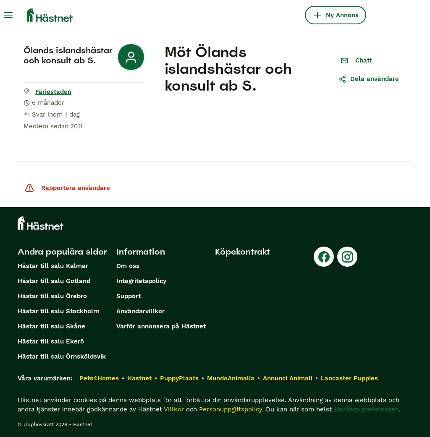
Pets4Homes (99, 378)
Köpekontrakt (242, 252)
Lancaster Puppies (349, 378)
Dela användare (368, 79)
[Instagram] (347, 257)
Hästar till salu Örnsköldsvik (62, 356)
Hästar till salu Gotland (54, 281)
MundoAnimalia (230, 378)
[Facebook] (324, 257)
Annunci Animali (287, 378)
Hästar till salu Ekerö (51, 341)
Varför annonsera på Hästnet (161, 326)
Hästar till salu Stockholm (58, 311)
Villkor (174, 409)
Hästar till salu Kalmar (53, 266)
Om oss (127, 266)
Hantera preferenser (366, 409)
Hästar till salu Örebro (52, 296)
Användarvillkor (140, 311)
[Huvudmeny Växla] (8, 15)
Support (128, 296)
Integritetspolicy (141, 281)
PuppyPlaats (179, 378)
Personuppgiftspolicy (230, 409)
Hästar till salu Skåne (51, 326)
